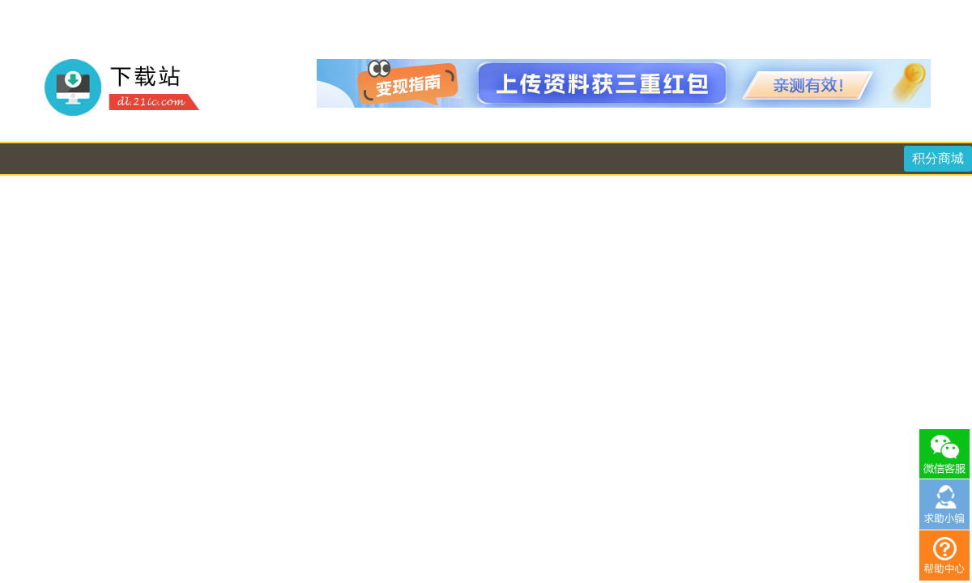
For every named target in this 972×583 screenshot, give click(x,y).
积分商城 (938, 158)
